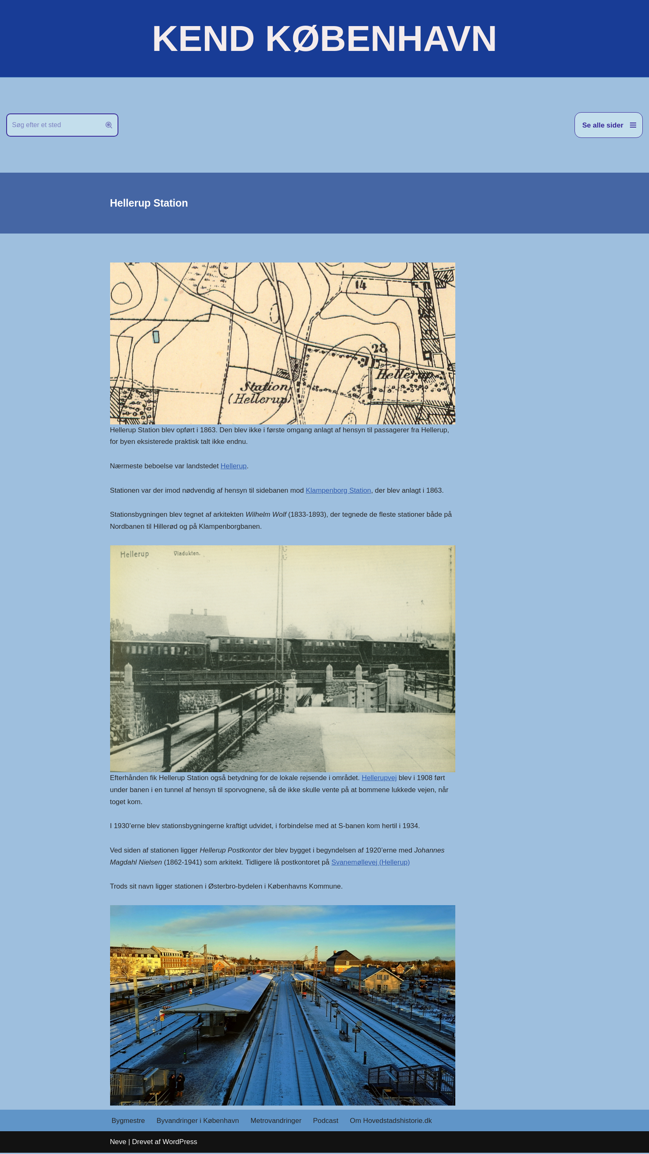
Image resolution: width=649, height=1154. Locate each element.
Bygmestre (128, 1121)
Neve (118, 1143)
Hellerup (234, 466)
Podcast (326, 1121)
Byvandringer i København (198, 1121)
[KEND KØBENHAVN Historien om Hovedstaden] (324, 38)
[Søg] (53, 125)
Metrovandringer (277, 1121)
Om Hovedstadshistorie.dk (392, 1121)
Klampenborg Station (340, 490)
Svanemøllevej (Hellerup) (372, 863)
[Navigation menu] (608, 125)
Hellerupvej (381, 779)
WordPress (180, 1143)
